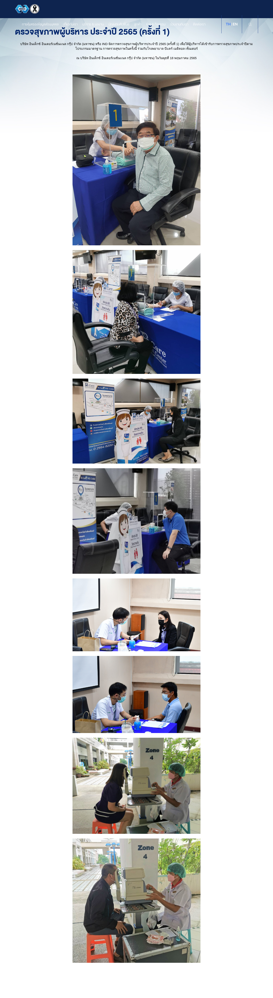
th (228, 24)
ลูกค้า (133, 24)
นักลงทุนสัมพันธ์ (114, 24)
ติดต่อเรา (195, 24)
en (235, 24)
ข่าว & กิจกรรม (151, 24)
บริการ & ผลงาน (88, 24)
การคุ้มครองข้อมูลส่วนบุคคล (36, 24)
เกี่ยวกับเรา (66, 24)
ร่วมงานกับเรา (175, 24)
